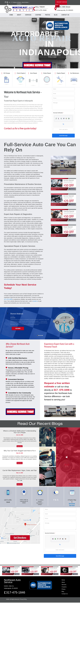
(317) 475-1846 (40, 10)
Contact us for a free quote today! (20, 128)
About (63, 582)
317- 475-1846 (62, 389)
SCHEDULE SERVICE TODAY (37, 65)
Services (64, 584)
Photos (63, 589)
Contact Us (65, 593)
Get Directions (20, 537)
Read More (19, 446)
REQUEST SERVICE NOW (61, 3)
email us (35, 301)
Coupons (64, 587)
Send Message (63, 135)
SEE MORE (17, 328)
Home (63, 580)
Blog (63, 591)
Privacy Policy (23, 599)
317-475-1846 (8, 299)
